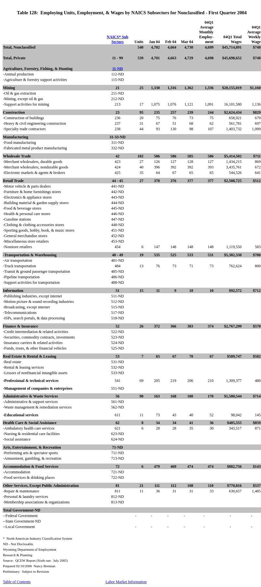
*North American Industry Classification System (37, 538)
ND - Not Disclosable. (18, 544)
